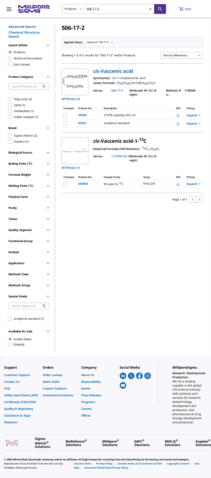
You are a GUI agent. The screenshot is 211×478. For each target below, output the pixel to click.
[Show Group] (48, 153)
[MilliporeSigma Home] (34, 9)
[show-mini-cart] (188, 9)
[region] (27, 339)
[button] (113, 71)
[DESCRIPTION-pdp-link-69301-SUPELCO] (134, 123)
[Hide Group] (48, 45)
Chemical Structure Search (23, 34)
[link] (21, 375)
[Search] (160, 9)
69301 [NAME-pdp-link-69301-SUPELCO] (82, 123)
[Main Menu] (9, 9)
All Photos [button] (69, 99)
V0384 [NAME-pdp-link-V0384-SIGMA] (82, 115)
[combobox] (114, 9)
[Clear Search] (150, 9)
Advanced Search (22, 26)
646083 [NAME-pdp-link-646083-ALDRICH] (83, 184)
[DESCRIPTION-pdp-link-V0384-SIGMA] (134, 115)
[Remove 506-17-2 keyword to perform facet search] (112, 42)
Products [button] (71, 9)
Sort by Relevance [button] (175, 55)
